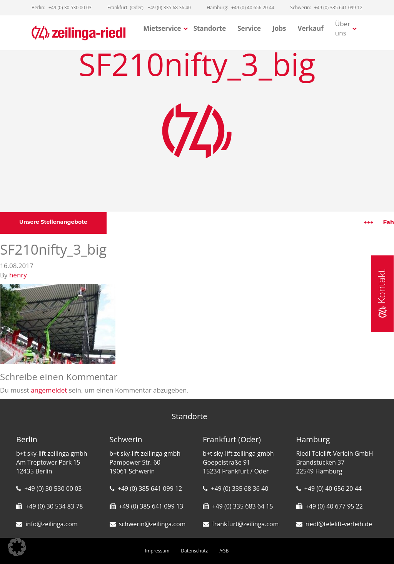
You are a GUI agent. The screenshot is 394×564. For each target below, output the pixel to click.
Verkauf (310, 28)
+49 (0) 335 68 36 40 (239, 488)
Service (249, 28)
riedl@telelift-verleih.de (339, 524)
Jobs (279, 28)
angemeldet (49, 390)
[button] (17, 547)
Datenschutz (194, 550)
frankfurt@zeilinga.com (245, 524)
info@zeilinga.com (51, 524)
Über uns (342, 28)
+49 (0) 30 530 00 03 (53, 488)
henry (18, 274)
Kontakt (381, 293)
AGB (224, 550)
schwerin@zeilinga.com (152, 524)
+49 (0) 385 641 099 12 (150, 488)
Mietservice (162, 28)
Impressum (157, 550)
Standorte (210, 28)
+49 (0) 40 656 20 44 (333, 488)
